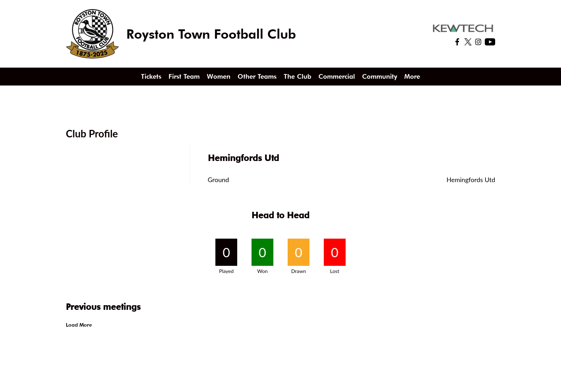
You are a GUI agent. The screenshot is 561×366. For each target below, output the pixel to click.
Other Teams (257, 76)
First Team (184, 76)
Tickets (151, 76)
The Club (297, 76)
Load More (79, 325)
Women (218, 76)
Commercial (336, 76)
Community (379, 76)
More (412, 76)
